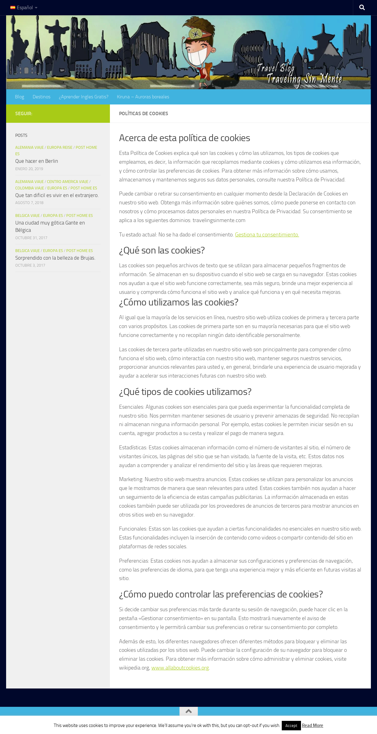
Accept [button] (291, 725)
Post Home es (84, 188)
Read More (312, 725)
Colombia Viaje (29, 188)
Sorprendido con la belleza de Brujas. (55, 258)
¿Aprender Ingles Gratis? (83, 97)
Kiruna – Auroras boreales (143, 97)
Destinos (41, 97)
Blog (19, 97)
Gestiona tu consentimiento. (267, 234)
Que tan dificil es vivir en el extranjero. (57, 195)
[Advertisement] (58, 346)
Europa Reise (59, 147)
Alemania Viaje (29, 147)
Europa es (57, 188)
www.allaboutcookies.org (180, 667)
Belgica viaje (27, 215)
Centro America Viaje (67, 181)
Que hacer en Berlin (36, 161)
